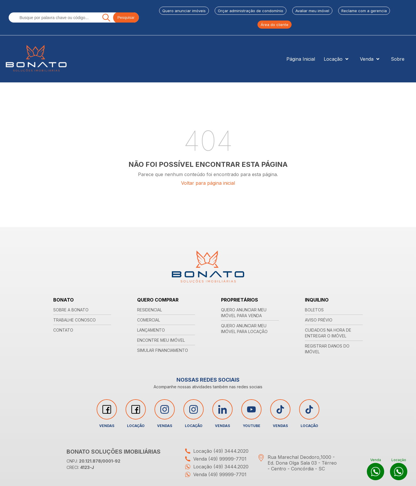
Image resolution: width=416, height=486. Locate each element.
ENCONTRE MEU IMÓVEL (161, 340)
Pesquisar (126, 17)
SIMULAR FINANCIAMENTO (162, 350)
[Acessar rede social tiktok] (280, 409)
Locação (337, 59)
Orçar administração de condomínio (250, 10)
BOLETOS (314, 309)
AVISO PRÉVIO (318, 319)
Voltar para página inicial (208, 183)
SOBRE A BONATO (71, 309)
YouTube (251, 413)
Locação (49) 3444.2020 (215, 451)
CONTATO (63, 330)
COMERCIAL (148, 319)
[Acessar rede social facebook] (107, 409)
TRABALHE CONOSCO (74, 319)
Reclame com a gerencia (364, 10)
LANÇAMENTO (151, 330)
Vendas (107, 413)
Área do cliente (274, 24)
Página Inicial (300, 59)
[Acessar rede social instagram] (164, 409)
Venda (371, 59)
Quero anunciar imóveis (184, 10)
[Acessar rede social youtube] (251, 409)
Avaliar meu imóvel (312, 10)
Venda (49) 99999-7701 (214, 459)
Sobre (397, 59)
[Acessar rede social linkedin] (222, 409)
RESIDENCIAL (149, 309)
